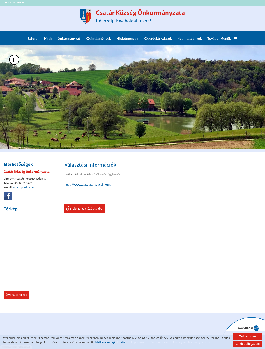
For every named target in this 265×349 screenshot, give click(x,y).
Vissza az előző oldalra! (88, 208)
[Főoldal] (85, 16)
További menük (222, 38)
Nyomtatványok (189, 38)
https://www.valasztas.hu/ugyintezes (87, 184)
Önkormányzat (69, 38)
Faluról (33, 38)
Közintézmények (98, 38)
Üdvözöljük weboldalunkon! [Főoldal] (140, 16)
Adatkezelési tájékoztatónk (111, 342)
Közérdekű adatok (158, 38)
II (14, 60)
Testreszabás (247, 336)
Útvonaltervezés (16, 295)
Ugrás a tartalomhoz (14, 3)
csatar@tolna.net (24, 187)
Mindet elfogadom (247, 344)
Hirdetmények (127, 38)
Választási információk (79, 174)
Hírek (48, 38)
